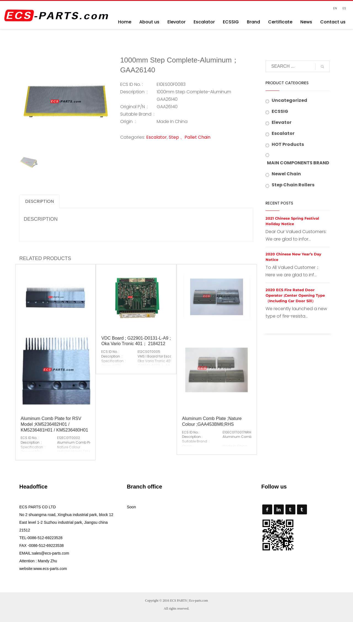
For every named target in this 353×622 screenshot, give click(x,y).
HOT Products (288, 144)
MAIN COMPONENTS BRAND (298, 163)
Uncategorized (289, 100)
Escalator (156, 137)
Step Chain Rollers (293, 185)
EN (335, 8)
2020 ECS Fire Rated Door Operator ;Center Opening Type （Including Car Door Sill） (295, 295)
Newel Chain (286, 174)
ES (344, 8)
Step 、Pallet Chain (189, 137)
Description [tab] (39, 201)
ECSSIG (280, 111)
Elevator (282, 122)
